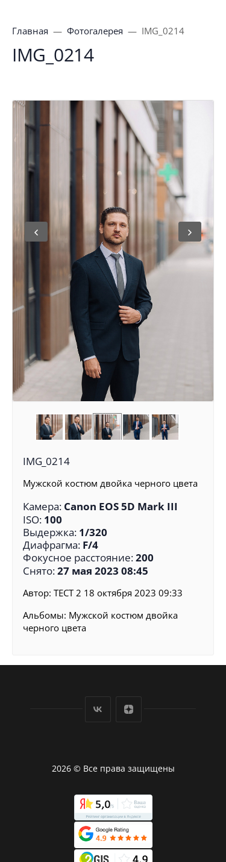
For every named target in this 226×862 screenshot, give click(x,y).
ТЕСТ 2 (67, 593)
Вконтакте (98, 709)
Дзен (129, 709)
